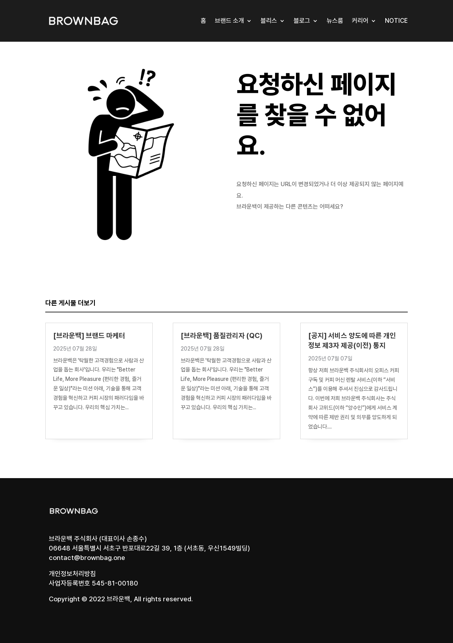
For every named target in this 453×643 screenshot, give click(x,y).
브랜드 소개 (229, 20)
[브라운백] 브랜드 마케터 (89, 335)
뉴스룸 (335, 20)
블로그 (302, 20)
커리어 (360, 20)
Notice (396, 20)
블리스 (269, 20)
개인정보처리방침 (72, 574)
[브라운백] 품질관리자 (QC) (222, 335)
